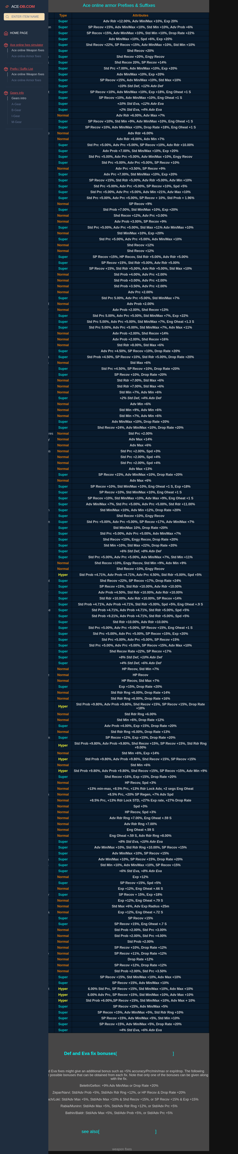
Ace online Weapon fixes (28, 50)
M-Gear (17, 122)
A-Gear (16, 104)
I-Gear (16, 116)
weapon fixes (122, 1149)
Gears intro (19, 98)
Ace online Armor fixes (26, 56)
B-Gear (16, 110)
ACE (23, 6)
